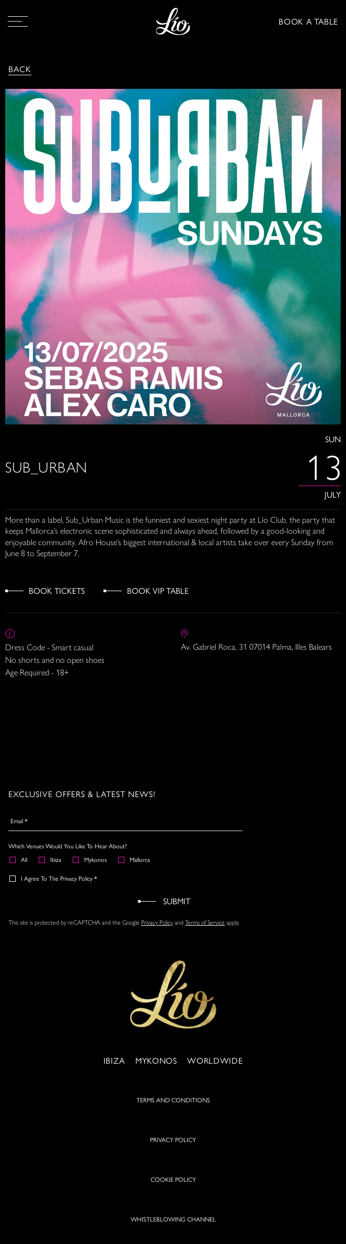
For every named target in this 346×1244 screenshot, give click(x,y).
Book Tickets (57, 590)
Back (19, 69)
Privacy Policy (157, 922)
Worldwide (215, 1067)
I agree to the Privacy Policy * (53, 878)
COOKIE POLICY (173, 1186)
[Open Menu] (18, 21)
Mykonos (90, 859)
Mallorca (134, 859)
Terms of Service (205, 922)
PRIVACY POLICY (173, 1146)
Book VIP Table (158, 590)
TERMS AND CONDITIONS (173, 1106)
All (18, 859)
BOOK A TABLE (308, 21)
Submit (176, 901)
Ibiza (50, 859)
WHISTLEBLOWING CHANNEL (173, 1225)
